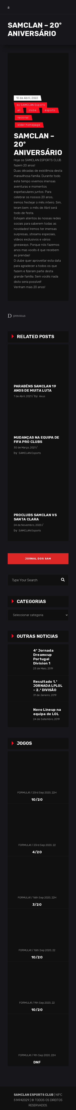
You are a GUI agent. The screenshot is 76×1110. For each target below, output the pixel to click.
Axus (42, 396)
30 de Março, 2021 (25, 447)
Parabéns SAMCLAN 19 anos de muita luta (35, 388)
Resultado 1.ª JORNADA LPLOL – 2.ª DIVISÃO (47, 686)
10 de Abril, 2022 (27, 97)
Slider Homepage (28, 124)
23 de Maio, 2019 (43, 668)
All (18, 110)
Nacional (23, 117)
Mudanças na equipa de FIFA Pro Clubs (36, 439)
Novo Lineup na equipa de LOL (47, 712)
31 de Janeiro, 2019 (45, 695)
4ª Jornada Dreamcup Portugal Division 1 (43, 656)
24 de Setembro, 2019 (46, 719)
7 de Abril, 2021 (23, 396)
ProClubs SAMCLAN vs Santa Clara (35, 517)
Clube (32, 110)
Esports (50, 110)
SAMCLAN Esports (33, 104)
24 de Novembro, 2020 (28, 525)
